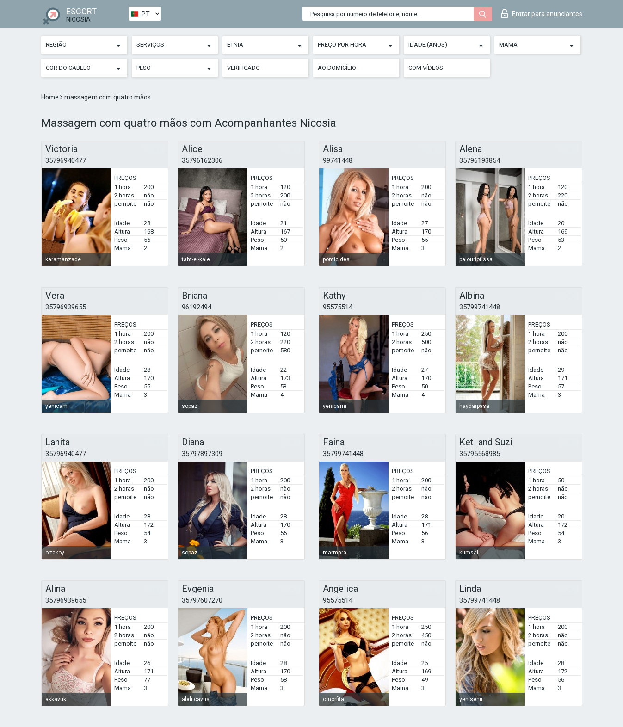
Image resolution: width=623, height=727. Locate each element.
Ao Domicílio (337, 67)
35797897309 (202, 454)
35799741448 (479, 307)
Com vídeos (425, 67)
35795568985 (479, 454)
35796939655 (65, 307)
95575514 (337, 307)
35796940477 (65, 160)
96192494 (196, 307)
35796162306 (202, 160)
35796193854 (479, 160)
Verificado (243, 67)
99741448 (337, 160)
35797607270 (202, 600)
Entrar (541, 13)
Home (50, 97)
